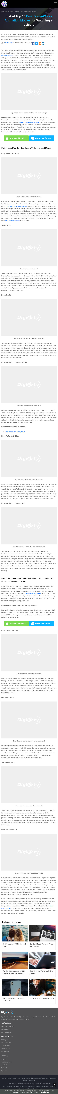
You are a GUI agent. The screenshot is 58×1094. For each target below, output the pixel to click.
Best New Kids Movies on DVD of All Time (41, 972)
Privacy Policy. (35, 1092)
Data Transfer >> (6, 1045)
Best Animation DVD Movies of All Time (14, 945)
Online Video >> (5, 1048)
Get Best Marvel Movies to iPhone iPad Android (41, 945)
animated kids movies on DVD (17, 206)
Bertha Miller (9, 42)
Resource (52, 1078)
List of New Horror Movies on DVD (42, 998)
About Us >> (4, 1059)
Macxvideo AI (5, 1029)
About (9, 1078)
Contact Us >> (5, 1068)
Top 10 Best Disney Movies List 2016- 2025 (13, 999)
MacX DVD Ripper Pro (7, 1026)
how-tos (10, 11)
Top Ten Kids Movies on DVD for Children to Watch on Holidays (14, 972)
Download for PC (43, 138)
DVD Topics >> (5, 1040)
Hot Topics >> (5, 1051)
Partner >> (4, 1071)
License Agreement (42, 1078)
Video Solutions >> (6, 1042)
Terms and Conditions (28, 1078)
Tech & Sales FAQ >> (7, 1062)
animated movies (7, 55)
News (25, 1080)
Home (5, 11)
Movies (17, 11)
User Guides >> (5, 1065)
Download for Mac (17, 138)
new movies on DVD (12, 221)
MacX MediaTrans (6, 1032)
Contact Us (31, 1080)
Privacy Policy (16, 1078)
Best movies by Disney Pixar (15, 432)
